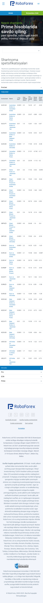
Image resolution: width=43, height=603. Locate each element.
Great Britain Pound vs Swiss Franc (12, 204)
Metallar (4, 368)
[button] (21, 3)
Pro (2, 372)
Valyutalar (4, 92)
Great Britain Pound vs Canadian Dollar (12, 193)
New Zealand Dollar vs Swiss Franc (12, 314)
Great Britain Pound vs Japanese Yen (12, 216)
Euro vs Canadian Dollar (12, 254)
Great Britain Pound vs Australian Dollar (12, 182)
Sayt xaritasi (29, 423)
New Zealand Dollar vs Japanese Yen (12, 325)
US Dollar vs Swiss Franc (12, 352)
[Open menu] (3, 3)
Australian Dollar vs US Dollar (12, 145)
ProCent (4, 87)
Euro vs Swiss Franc (11, 262)
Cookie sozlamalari (16, 423)
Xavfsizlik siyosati (11, 420)
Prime (3, 381)
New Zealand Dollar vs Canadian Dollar (12, 302)
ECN (2, 376)
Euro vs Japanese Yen (12, 278)
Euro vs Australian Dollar (12, 247)
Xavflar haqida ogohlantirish (28, 420)
